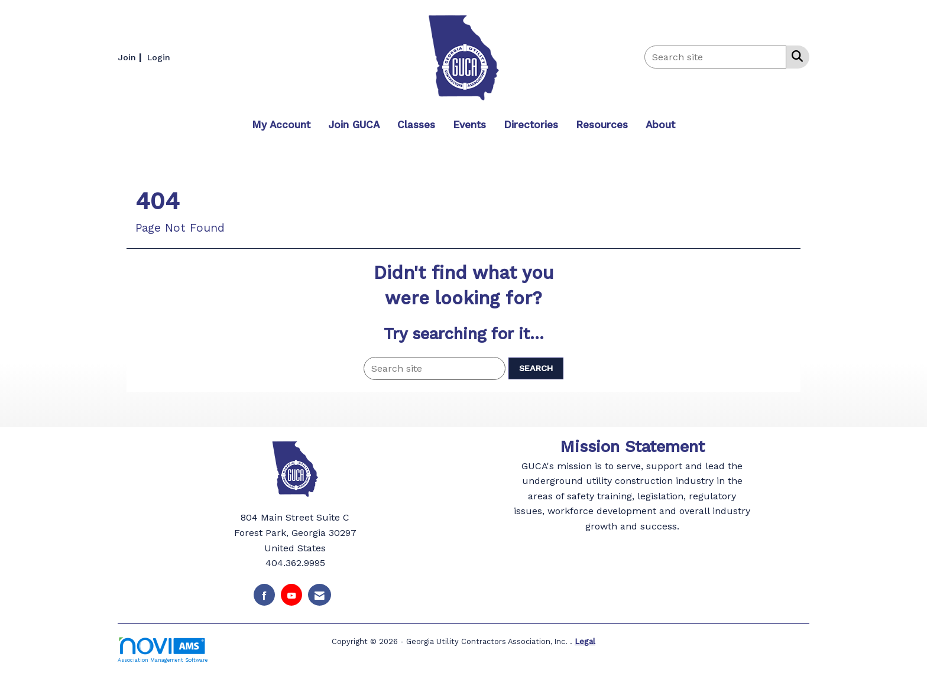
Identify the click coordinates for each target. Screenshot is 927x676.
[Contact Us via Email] (319, 595)
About (660, 125)
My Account (281, 125)
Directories (531, 125)
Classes (416, 125)
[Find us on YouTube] (291, 595)
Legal (585, 641)
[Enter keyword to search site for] (715, 57)
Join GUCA (354, 125)
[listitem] (131, 57)
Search (536, 368)
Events (469, 125)
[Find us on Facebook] (264, 595)
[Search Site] (794, 56)
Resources (602, 125)
